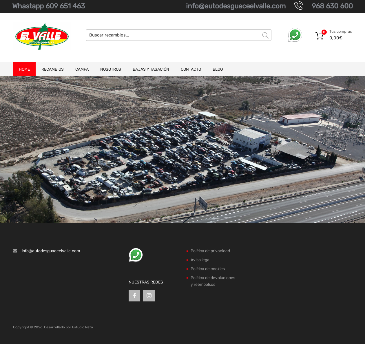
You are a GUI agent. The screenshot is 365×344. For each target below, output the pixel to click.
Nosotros (110, 69)
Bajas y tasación (151, 69)
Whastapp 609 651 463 (48, 6)
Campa (82, 69)
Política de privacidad (210, 250)
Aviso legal (200, 259)
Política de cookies (208, 268)
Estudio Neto (82, 327)
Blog (218, 69)
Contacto (191, 69)
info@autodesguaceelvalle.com (236, 6)
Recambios (52, 69)
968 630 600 (332, 6)
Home (24, 69)
